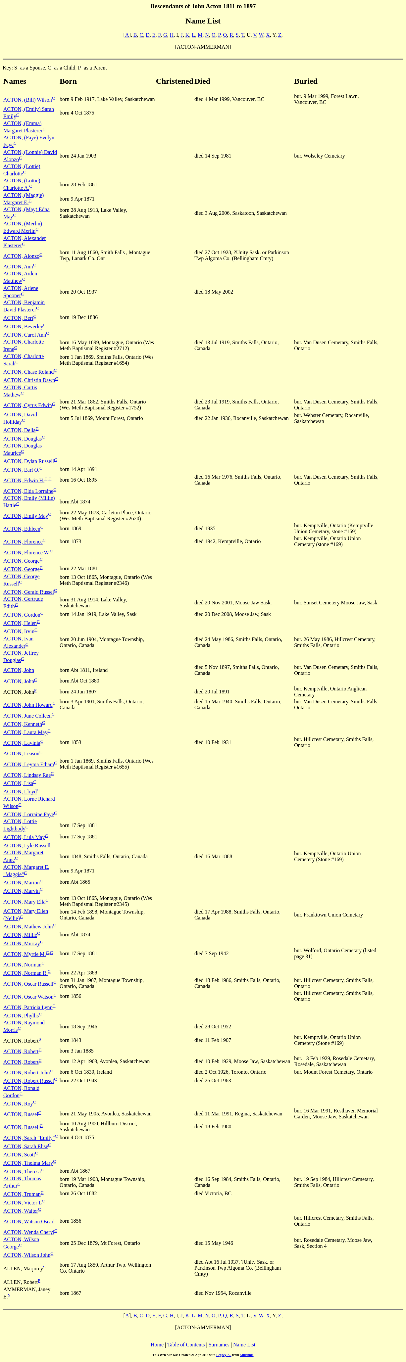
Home (157, 1344)
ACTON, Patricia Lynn (28, 1007)
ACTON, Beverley (23, 326)
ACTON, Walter (20, 1211)
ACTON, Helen (20, 623)
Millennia (246, 1355)
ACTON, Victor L (22, 1202)
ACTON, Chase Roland (28, 372)
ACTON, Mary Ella (24, 902)
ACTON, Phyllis (21, 1015)
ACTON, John (18, 670)
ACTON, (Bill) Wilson (27, 100)
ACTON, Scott (19, 1154)
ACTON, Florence (23, 542)
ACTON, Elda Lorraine (28, 491)
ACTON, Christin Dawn (29, 380)
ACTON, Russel (20, 1114)
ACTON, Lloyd (20, 792)
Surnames (219, 1344)
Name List (244, 1344)
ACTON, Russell (21, 1127)
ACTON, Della (19, 430)
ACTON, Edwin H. (23, 480)
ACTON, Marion (21, 882)
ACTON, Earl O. (21, 470)
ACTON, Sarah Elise (25, 1146)
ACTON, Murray (21, 943)
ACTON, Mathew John (28, 926)
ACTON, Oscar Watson (28, 997)
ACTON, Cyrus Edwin (27, 405)
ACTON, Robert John (26, 1072)
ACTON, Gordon (21, 615)
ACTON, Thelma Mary (28, 1163)
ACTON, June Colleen (27, 716)
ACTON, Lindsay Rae (27, 775)
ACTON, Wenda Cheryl (28, 1232)
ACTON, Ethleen (21, 529)
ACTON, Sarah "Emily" (29, 1138)
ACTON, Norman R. (25, 973)
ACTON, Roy (18, 1103)
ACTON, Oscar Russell (28, 984)
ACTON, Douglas (22, 439)
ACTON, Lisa (18, 783)
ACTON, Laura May (25, 732)
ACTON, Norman (22, 964)
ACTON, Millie (20, 935)
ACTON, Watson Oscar (28, 1221)
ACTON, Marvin (21, 891)
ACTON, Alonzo (21, 256)
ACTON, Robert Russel (28, 1081)
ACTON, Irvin (18, 631)
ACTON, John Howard (28, 705)
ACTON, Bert (18, 318)
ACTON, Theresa (22, 1171)
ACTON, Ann (18, 266)
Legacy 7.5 (223, 1355)
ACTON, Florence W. (26, 552)
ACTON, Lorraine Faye (28, 814)
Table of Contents (186, 1344)
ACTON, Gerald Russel (28, 592)
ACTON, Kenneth (22, 724)
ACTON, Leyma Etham (28, 764)
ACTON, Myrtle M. (24, 954)
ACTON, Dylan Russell (28, 461)
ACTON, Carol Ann (24, 335)
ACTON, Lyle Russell (26, 845)
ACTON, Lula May (24, 837)
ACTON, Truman (22, 1194)
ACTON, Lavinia (21, 743)
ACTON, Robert (20, 1051)
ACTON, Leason (21, 754)
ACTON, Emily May (25, 516)
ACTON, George (21, 561)
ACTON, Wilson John (26, 1255)
